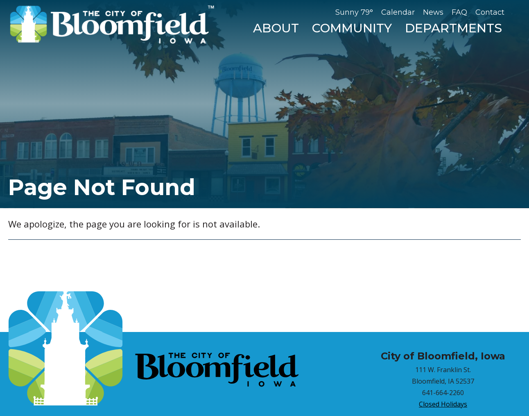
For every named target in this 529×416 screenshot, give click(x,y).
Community (352, 28)
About (276, 28)
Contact (489, 12)
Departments (453, 28)
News (433, 12)
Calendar (398, 12)
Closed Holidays (443, 404)
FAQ (459, 12)
